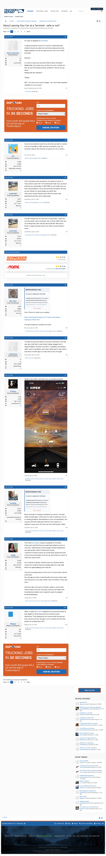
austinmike (28, 91)
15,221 (19, 508)
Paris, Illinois (17, 636)
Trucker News (20, 836)
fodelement (83, 744)
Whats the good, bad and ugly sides (90, 707)
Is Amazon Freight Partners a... (89, 738)
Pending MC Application (87, 775)
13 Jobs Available (59, 268)
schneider (36, 543)
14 (20, 359)
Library (31, 836)
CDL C (57, 123)
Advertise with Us (44, 836)
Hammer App (59, 836)
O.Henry (13, 391)
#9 (65, 539)
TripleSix (27, 478)
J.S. (81, 783)
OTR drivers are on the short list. (89, 807)
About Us (9, 836)
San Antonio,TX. (16, 403)
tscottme (38, 158)
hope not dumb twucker (46, 478)
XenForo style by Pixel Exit (53, 849)
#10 (65, 607)
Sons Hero (37, 601)
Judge (13, 555)
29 (20, 58)
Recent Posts (19, 16)
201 (13, 156)
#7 (65, 375)
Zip (37, 102)
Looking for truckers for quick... (89, 723)
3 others (48, 235)
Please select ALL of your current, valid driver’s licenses (48, 119)
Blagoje (13, 624)
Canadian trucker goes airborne (89, 765)
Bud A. (32, 235)
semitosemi (13, 354)
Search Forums (8, 16)
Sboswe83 (83, 735)
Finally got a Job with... (86, 713)
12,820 (19, 162)
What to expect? (84, 781)
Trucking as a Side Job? (87, 717)
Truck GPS (54, 11)
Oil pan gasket (84, 761)
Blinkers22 (83, 740)
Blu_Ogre (13, 301)
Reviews (64, 11)
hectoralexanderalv (85, 730)
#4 (65, 215)
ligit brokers (83, 702)
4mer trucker (40, 202)
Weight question (84, 801)
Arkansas (18, 567)
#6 (65, 338)
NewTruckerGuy (40, 28)
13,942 (19, 560)
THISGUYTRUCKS (85, 725)
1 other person (60, 478)
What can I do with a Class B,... (89, 748)
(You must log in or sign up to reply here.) (15, 679)
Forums (30, 11)
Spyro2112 (83, 762)
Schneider (44, 41)
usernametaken (84, 749)
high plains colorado (15, 168)
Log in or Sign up (97, 9)
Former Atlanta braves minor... (88, 786)
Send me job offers (50, 128)
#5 (65, 285)
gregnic (82, 704)
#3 (65, 177)
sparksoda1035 (84, 719)
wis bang (27, 235)
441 (20, 629)
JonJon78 (83, 767)
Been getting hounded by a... (88, 791)
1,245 (19, 397)
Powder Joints (84, 808)
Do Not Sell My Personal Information (83, 836)
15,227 (19, 199)
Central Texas (17, 366)
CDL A (39, 123)
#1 (65, 37)
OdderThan (83, 792)
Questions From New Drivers (20, 28)
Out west (18, 313)
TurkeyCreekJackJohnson (32, 331)
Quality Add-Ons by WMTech (53, 851)
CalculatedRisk (84, 709)
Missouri (18, 206)
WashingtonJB (84, 803)
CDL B (48, 123)
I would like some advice (87, 728)
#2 (65, 140)
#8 (65, 487)
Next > (29, 31)
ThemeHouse (64, 852)
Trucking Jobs (42, 11)
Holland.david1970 (85, 777)
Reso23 (82, 714)
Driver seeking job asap (87, 733)
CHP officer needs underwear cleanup (91, 770)
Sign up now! (89, 690)
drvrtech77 (83, 787)
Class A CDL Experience (45, 110)
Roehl (39, 611)
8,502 (19, 306)
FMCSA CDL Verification (87, 743)
